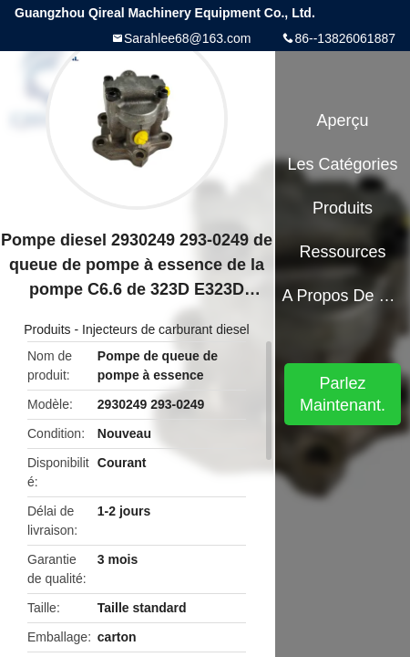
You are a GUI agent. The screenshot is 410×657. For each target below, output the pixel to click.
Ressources (343, 252)
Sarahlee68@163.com (187, 38)
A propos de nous (342, 296)
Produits (47, 329)
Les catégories (343, 164)
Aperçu (343, 120)
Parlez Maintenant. (342, 394)
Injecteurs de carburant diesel (166, 329)
